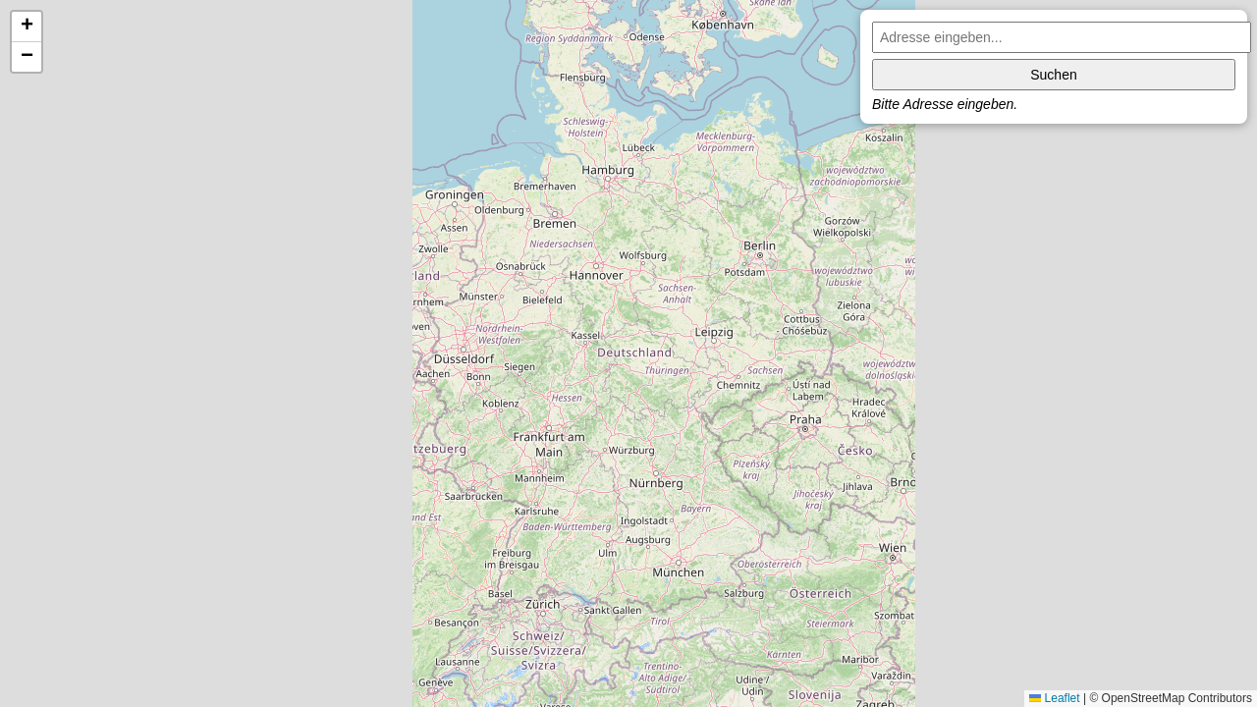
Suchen (1053, 74)
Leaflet (1054, 698)
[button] (26, 27)
